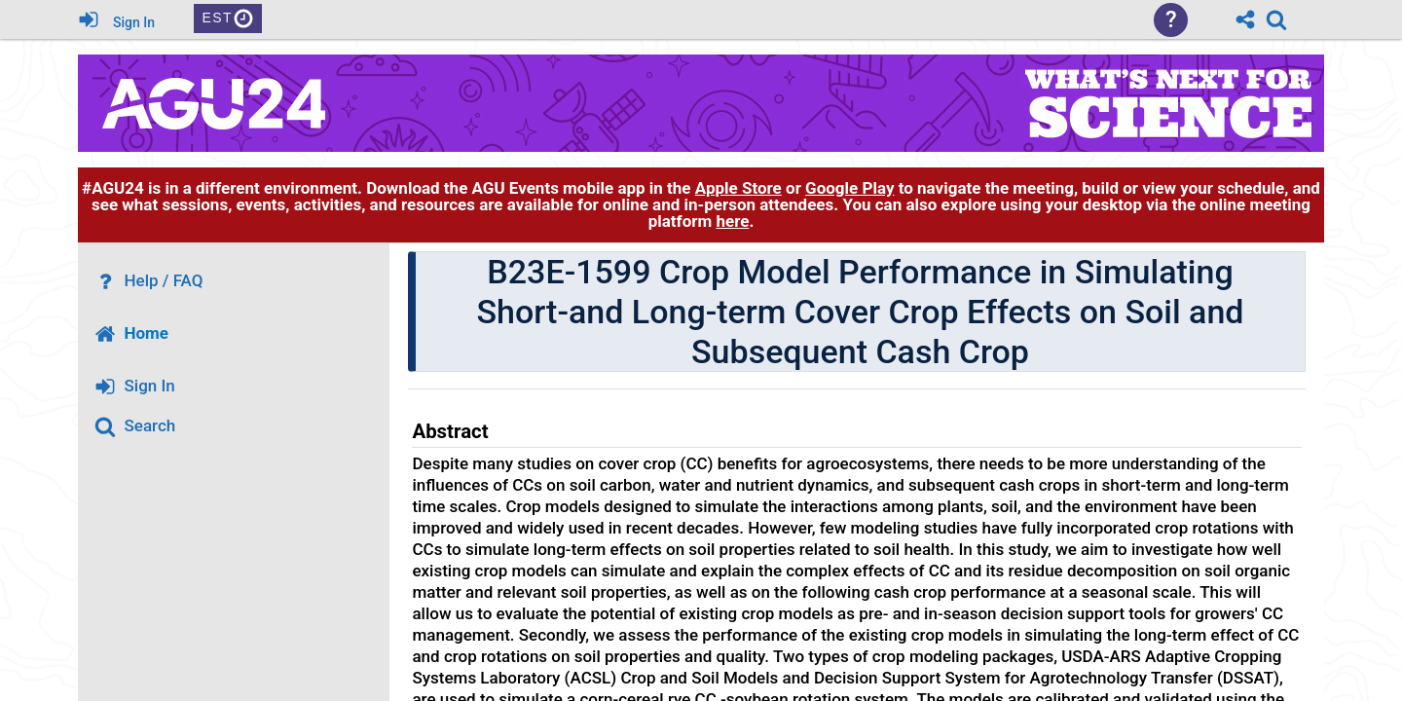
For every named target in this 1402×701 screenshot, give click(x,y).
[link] (1276, 19)
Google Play (849, 188)
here (732, 221)
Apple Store (738, 188)
